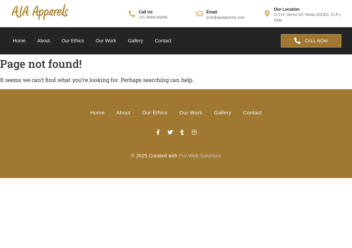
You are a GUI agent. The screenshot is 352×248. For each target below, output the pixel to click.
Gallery (135, 40)
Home (19, 40)
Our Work (106, 40)
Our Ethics (73, 40)
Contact (163, 40)
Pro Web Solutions (200, 155)
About (43, 40)
